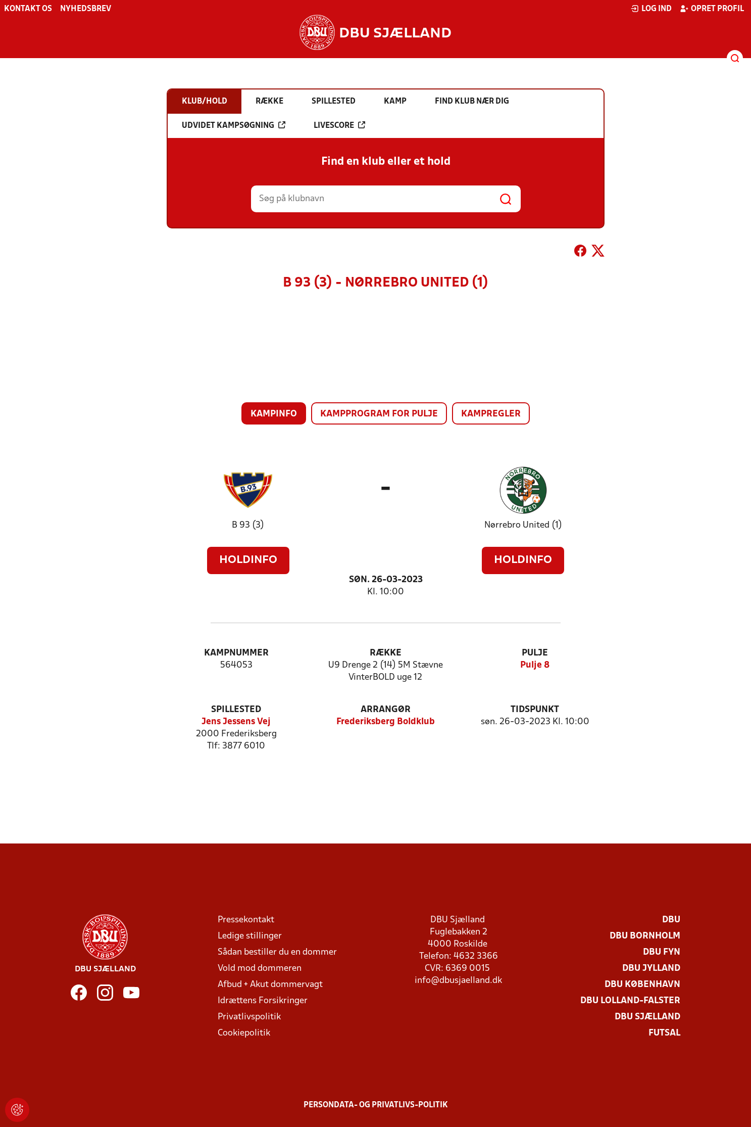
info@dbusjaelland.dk (458, 980)
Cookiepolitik (244, 1033)
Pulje (535, 653)
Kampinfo (274, 414)
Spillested (236, 710)
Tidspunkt (535, 710)
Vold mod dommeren (260, 968)
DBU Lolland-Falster (630, 1001)
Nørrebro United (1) (523, 525)
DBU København (642, 984)
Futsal (664, 1033)
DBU (671, 920)
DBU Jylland (651, 968)
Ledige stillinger (250, 936)
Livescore (339, 125)
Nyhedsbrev (85, 9)
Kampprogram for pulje (379, 414)
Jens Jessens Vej (236, 722)
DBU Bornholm (645, 936)
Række (386, 653)
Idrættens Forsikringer (263, 1001)
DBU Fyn (661, 952)
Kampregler (491, 414)
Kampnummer (236, 653)
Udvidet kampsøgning (233, 125)
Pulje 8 (534, 665)
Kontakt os (28, 9)
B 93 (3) (248, 525)
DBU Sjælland (647, 1017)
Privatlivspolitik (249, 1017)
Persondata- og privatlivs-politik (376, 1105)
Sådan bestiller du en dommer (277, 952)
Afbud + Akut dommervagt (270, 984)
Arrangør (386, 710)
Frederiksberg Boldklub (385, 722)
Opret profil (712, 8)
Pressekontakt (246, 920)
